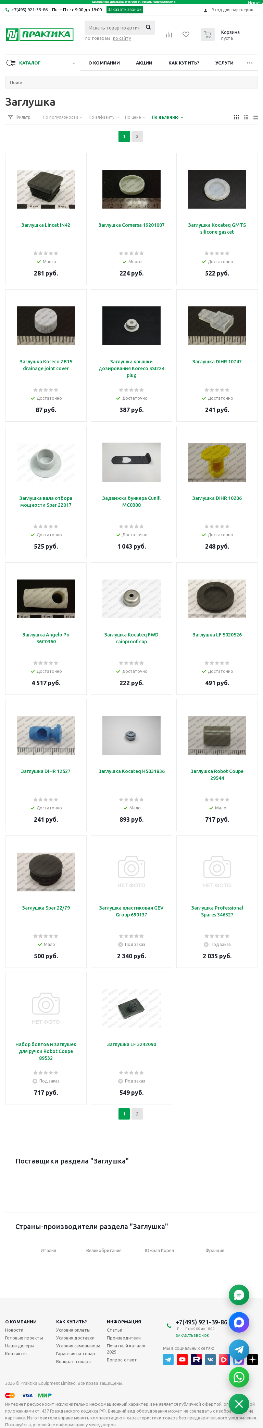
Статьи (114, 1329)
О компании (104, 62)
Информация (124, 1321)
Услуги (224, 62)
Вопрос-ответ (122, 1359)
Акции (144, 62)
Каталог (30, 62)
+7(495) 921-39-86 (29, 9)
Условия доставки (75, 1337)
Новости (14, 1329)
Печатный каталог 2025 (126, 1348)
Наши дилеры (19, 1345)
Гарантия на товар (75, 1353)
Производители (124, 1337)
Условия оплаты (73, 1329)
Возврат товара (73, 1361)
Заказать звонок (125, 9)
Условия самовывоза (78, 1345)
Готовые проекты (24, 1337)
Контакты (16, 1353)
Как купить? (183, 62)
